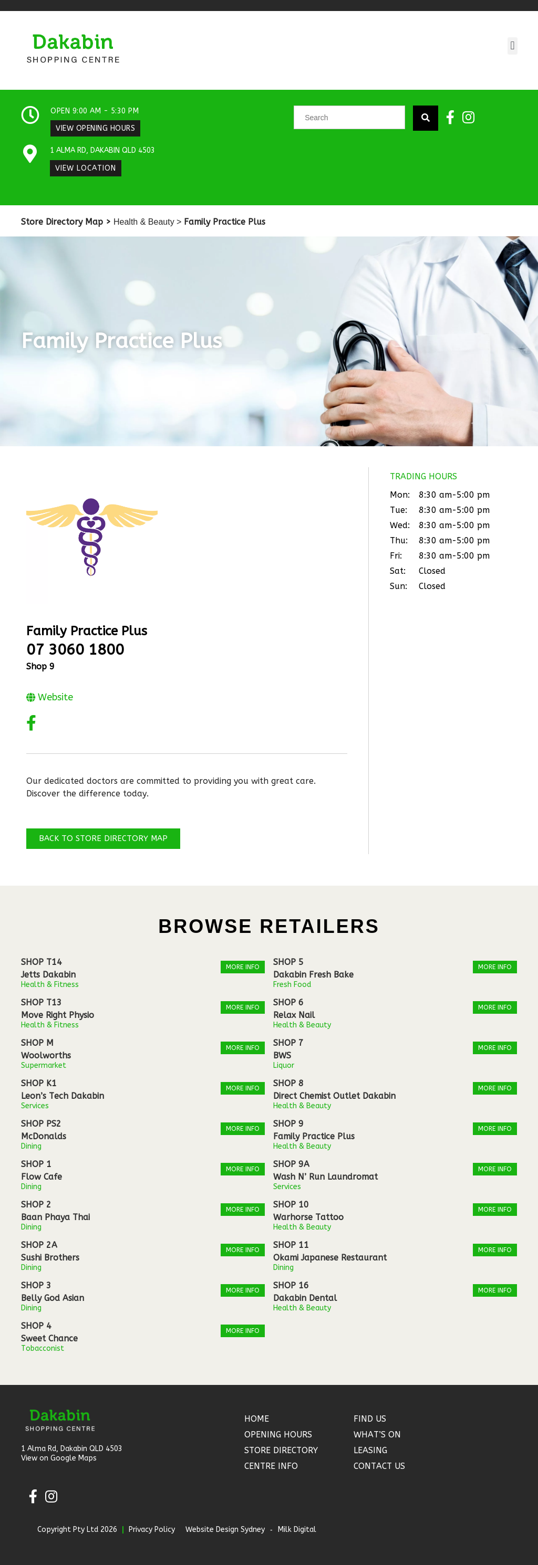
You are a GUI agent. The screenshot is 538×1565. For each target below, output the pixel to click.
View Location (85, 168)
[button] (513, 46)
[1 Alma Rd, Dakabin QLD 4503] (30, 154)
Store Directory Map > (66, 222)
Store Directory (281, 1450)
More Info (243, 967)
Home (256, 1419)
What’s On (377, 1435)
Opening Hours (278, 1435)
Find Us (370, 1419)
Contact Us (379, 1466)
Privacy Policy (152, 1529)
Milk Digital (297, 1529)
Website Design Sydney (225, 1529)
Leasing (370, 1450)
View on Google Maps (59, 1458)
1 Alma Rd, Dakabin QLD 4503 (102, 150)
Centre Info (271, 1466)
